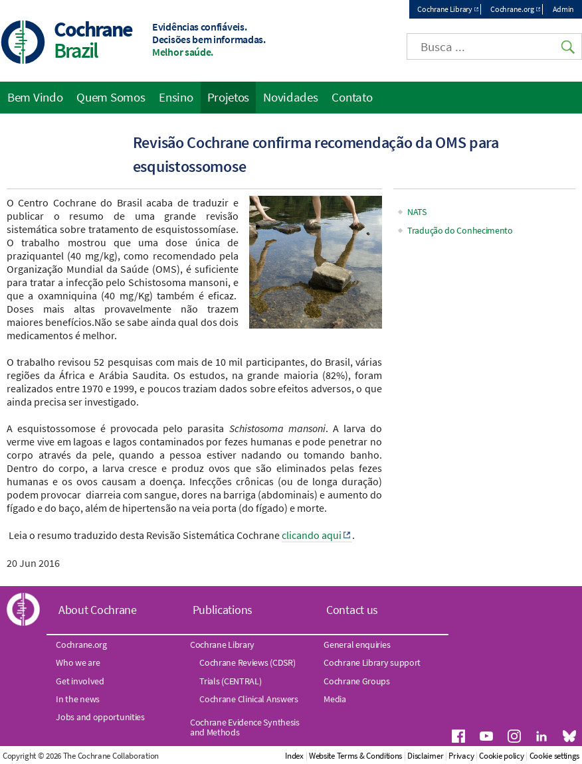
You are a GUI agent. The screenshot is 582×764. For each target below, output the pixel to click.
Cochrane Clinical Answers (248, 699)
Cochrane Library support (372, 662)
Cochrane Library (444, 9)
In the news (78, 699)
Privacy (461, 755)
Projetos (228, 97)
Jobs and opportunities (100, 717)
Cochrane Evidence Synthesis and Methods (245, 726)
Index (294, 755)
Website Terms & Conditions (355, 755)
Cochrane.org (512, 9)
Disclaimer (425, 755)
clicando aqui (311, 535)
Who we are (78, 662)
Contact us (352, 609)
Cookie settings (555, 755)
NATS (417, 212)
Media (335, 699)
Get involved (80, 681)
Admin (564, 9)
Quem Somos (110, 97)
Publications (222, 609)
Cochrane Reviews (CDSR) (247, 662)
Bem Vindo (34, 97)
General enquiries (357, 644)
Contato (352, 97)
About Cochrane (97, 609)
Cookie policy (501, 755)
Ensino (176, 97)
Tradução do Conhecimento (460, 230)
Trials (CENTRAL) (230, 681)
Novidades (290, 97)
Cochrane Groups (357, 681)
